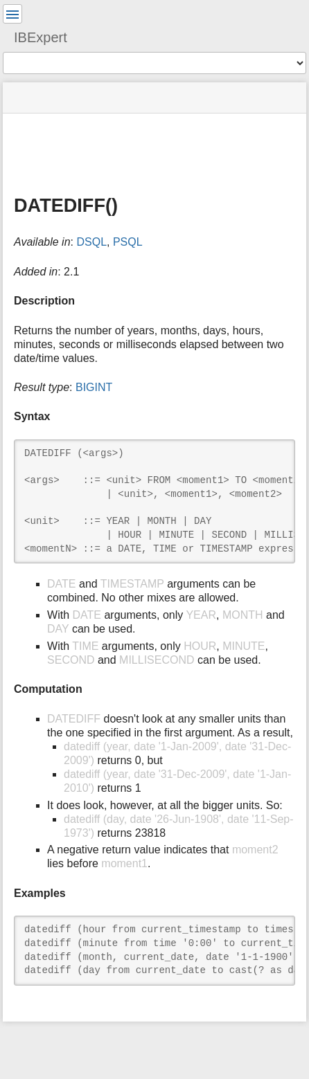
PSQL (128, 242)
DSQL (91, 242)
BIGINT (94, 387)
